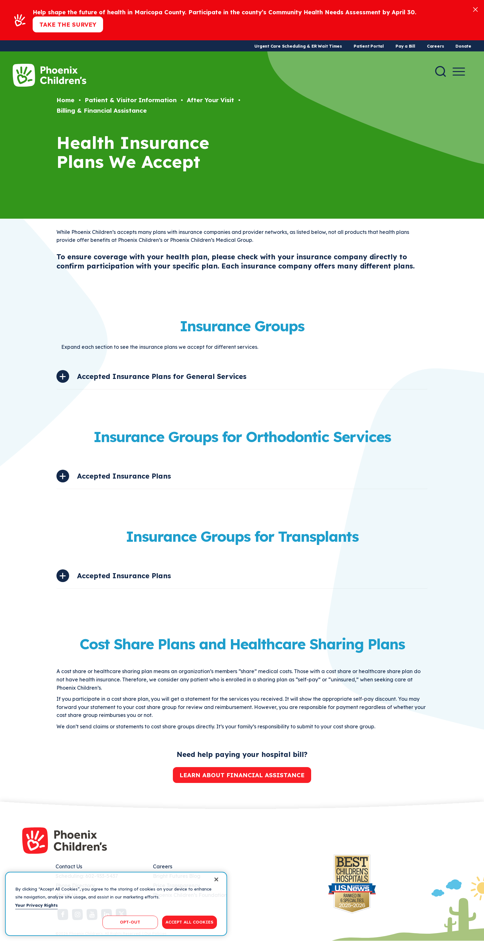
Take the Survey (67, 24)
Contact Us (69, 866)
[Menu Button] (459, 72)
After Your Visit (210, 100)
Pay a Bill (405, 46)
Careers (435, 46)
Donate (463, 46)
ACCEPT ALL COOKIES (189, 921)
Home (65, 100)
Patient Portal (369, 46)
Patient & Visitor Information (131, 100)
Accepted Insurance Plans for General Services (161, 376)
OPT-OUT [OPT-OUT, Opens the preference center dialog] (130, 921)
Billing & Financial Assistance (101, 110)
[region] (116, 904)
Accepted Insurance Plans (124, 476)
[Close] (475, 9)
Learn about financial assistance (242, 775)
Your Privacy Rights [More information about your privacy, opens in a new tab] (36, 905)
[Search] (440, 71)
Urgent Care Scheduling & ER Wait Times (298, 46)
